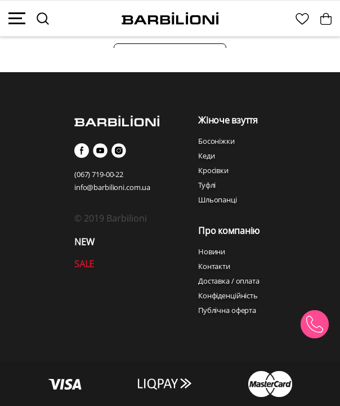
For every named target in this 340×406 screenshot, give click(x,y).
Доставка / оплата (229, 281)
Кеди (206, 156)
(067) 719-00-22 (98, 174)
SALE (84, 264)
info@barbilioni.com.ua (112, 187)
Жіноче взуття (228, 120)
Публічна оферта (227, 310)
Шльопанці (217, 200)
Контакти (214, 266)
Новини (211, 251)
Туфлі (207, 185)
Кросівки (213, 170)
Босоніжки (216, 141)
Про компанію (229, 230)
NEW (84, 242)
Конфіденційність (228, 295)
